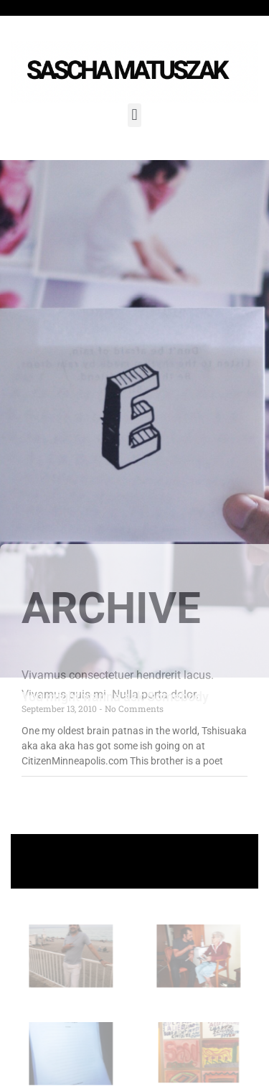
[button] (134, 115)
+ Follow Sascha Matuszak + (134, 861)
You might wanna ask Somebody (115, 696)
